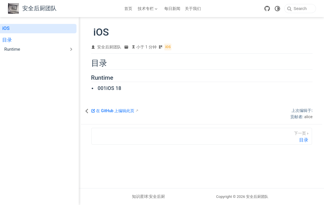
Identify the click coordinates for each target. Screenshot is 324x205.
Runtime (114, 78)
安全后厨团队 (121, 47)
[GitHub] (262, 8)
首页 (128, 8)
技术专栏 (147, 9)
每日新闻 (172, 8)
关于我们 (193, 8)
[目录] (208, 136)
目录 (10, 40)
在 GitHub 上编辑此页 (124, 111)
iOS (9, 28)
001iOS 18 (121, 88)
